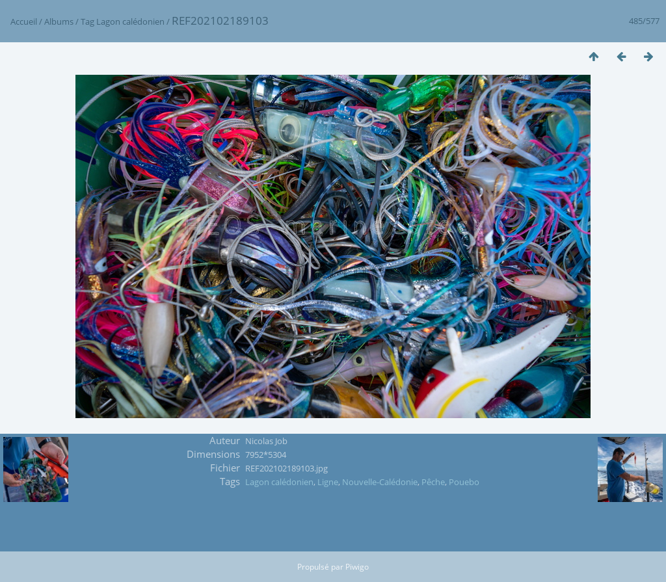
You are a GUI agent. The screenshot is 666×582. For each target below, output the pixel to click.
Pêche (433, 482)
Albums (58, 21)
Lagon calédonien (130, 21)
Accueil (23, 21)
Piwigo (357, 566)
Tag (87, 21)
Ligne (327, 482)
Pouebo (464, 482)
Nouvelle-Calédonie (380, 482)
